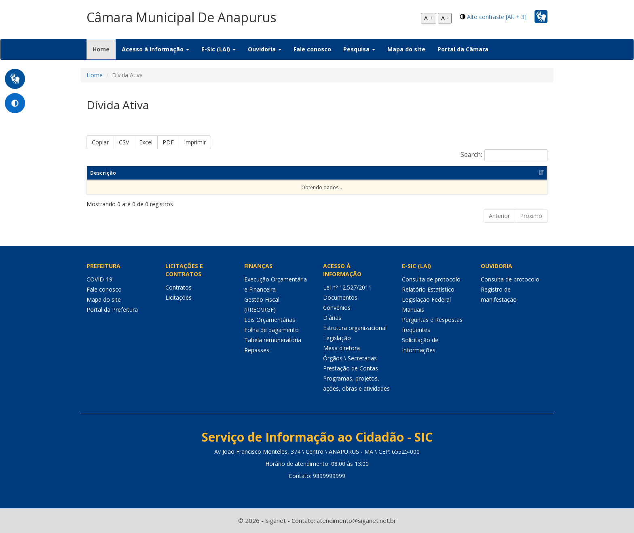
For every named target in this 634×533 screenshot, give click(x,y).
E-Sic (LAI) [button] (218, 49)
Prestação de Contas (350, 368)
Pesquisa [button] (359, 49)
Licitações (178, 297)
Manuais (413, 309)
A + (428, 18)
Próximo (531, 216)
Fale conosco (312, 49)
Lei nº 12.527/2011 (347, 287)
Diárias (332, 317)
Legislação (337, 338)
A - (444, 18)
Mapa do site (406, 49)
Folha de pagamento (271, 330)
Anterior (499, 216)
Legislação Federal (426, 299)
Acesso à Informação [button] (155, 49)
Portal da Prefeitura (112, 309)
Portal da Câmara (462, 49)
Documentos (340, 297)
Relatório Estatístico (428, 289)
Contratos (178, 287)
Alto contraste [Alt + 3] (496, 17)
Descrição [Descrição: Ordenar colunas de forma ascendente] (103, 172)
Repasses (256, 350)
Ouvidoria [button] (264, 49)
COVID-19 (99, 279)
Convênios (337, 307)
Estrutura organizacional (355, 328)
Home (104, 49)
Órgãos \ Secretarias (350, 358)
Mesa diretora (341, 348)
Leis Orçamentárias (269, 320)
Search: (504, 155)
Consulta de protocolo (431, 279)
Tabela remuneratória (272, 340)
